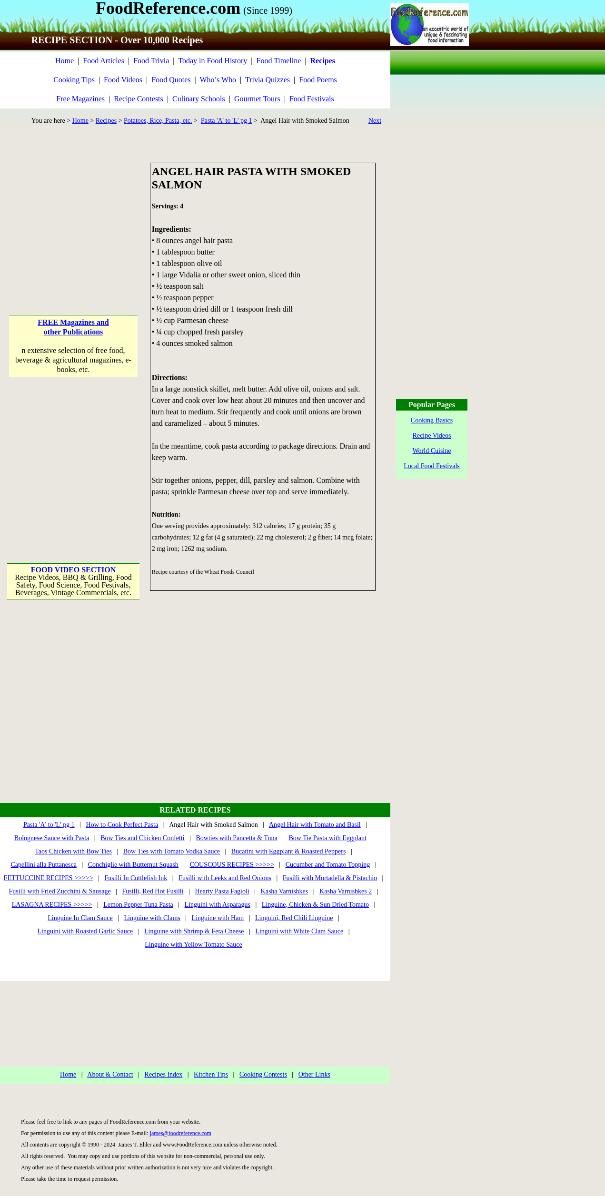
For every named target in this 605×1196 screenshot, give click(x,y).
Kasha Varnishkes (284, 891)
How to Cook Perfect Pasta (122, 824)
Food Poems (318, 80)
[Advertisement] (74, 222)
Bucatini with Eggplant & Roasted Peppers (288, 851)
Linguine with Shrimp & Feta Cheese (194, 931)
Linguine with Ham (218, 918)
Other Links (314, 1074)
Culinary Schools (198, 99)
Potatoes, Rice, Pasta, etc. (158, 120)
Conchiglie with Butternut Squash (133, 864)
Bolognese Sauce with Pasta (51, 838)
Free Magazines (80, 99)
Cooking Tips (74, 80)
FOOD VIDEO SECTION (73, 570)
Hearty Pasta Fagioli (222, 891)
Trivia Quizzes (267, 80)
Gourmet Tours (257, 99)
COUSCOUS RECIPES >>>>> (232, 864)
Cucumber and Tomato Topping (328, 864)
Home (64, 61)
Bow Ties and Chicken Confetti (142, 838)
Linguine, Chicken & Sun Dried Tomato (315, 904)
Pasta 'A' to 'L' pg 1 (226, 120)
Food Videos (123, 80)
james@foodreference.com (180, 1133)
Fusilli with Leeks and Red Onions (225, 878)
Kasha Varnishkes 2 (345, 891)
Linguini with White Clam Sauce (299, 931)
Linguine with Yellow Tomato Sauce (193, 944)
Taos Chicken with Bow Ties (73, 851)
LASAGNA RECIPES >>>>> (52, 904)
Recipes (106, 120)
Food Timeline (279, 61)
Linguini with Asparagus (217, 904)
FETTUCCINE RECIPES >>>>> (48, 878)
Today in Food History (212, 61)
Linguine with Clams (152, 918)
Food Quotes (170, 80)
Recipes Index (164, 1074)
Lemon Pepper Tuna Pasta (138, 904)
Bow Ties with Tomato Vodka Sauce (171, 851)
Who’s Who (217, 80)
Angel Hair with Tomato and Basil (315, 824)
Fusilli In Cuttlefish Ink (135, 878)
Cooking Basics (432, 420)
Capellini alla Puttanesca (43, 864)
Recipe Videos (432, 435)
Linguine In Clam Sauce (80, 918)
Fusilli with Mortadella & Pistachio (330, 878)
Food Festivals (311, 99)
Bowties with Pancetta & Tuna (237, 838)
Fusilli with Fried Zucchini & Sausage (59, 891)
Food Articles (103, 61)
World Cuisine (432, 450)
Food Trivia (151, 61)
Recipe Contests (138, 99)
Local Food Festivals (431, 466)
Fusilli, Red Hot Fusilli (153, 891)
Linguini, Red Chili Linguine (294, 918)
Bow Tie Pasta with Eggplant (327, 838)
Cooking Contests (263, 1074)
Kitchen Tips (211, 1074)
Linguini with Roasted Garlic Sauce (85, 931)
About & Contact (110, 1074)
